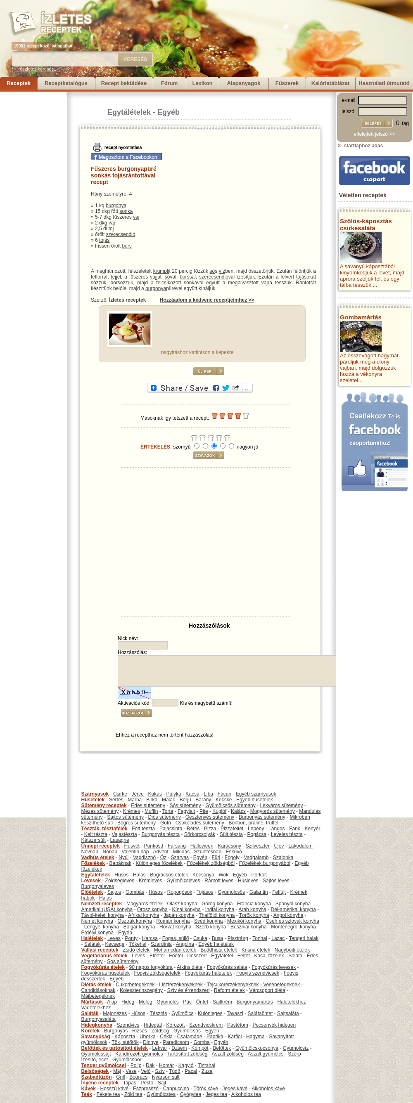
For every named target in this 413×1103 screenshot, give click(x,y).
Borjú (185, 800)
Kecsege (115, 944)
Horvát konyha (175, 927)
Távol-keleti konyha (102, 915)
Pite (203, 811)
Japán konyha (179, 915)
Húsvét (132, 846)
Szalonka (283, 857)
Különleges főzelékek (159, 863)
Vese (131, 1071)
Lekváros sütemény (281, 805)
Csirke (120, 794)
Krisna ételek (256, 950)
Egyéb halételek (216, 944)
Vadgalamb (256, 857)
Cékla (166, 1036)
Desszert (196, 956)
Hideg (127, 1002)
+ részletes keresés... (35, 68)
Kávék (88, 1088)
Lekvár (159, 1048)
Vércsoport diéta (267, 990)
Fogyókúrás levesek (274, 967)
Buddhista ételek (218, 950)
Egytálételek (129, 112)
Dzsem (179, 1048)
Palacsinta (170, 828)
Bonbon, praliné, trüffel (253, 823)
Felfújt (279, 892)
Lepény (256, 828)
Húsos (121, 875)
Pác (187, 1002)
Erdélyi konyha (97, 932)
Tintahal (206, 1065)
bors (126, 246)
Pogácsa (257, 834)
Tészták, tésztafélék (104, 828)
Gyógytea (190, 1094)
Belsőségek (95, 1071)
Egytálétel (222, 956)
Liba (208, 794)
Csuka (200, 938)
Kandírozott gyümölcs (139, 1054)
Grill (120, 1077)
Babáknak (120, 863)
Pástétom (237, 1025)
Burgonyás (116, 1031)
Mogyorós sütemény (272, 811)
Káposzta (124, 1036)
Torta (167, 811)
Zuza (207, 1071)
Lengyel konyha (101, 927)
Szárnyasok (95, 794)
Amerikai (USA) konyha (107, 909)
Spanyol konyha (293, 904)
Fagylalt (186, 811)
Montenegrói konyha (293, 927)
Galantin (258, 892)
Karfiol (235, 1036)
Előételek (92, 892)
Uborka (148, 1036)
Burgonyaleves (97, 886)
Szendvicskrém (206, 1025)
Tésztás (158, 1013)
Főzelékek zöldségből (211, 863)
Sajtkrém (222, 1002)
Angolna (185, 944)
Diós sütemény (164, 817)
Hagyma (255, 1036)
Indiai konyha (220, 909)
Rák (150, 1065)
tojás (104, 240)
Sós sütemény (185, 805)
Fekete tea (108, 1094)
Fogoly (232, 857)
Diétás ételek (96, 984)
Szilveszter (258, 846)
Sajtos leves (276, 880)
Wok (223, 875)
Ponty (131, 938)
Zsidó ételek (136, 950)
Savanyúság (95, 1036)
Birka (151, 800)
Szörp (294, 1054)
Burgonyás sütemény (262, 817)
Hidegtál (153, 1025)
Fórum (169, 83)
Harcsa (150, 938)
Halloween (202, 846)
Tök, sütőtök (125, 1042)
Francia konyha (254, 904)
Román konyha (173, 921)
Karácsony (229, 846)
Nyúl (123, 857)
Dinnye (150, 1042)
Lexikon (202, 83)
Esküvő (234, 852)
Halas (139, 875)
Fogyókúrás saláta (227, 967)
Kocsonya (203, 875)
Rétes (193, 828)
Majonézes (115, 1013)
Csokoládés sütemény (200, 823)
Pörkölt (259, 875)
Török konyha (254, 915)
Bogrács (138, 1077)
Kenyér (312, 828)
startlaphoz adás (360, 146)
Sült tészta (231, 834)
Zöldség (160, 1031)
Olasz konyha (182, 904)
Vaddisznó (144, 857)
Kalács (238, 811)
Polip (136, 1065)
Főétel (176, 956)
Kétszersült (93, 840)
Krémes (131, 811)
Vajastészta (124, 834)
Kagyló (186, 1065)
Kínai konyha (186, 909)
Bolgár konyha (139, 927)
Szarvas (180, 857)
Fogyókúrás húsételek (105, 973)
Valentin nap (135, 852)
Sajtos (114, 892)
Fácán (224, 794)
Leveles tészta (287, 834)
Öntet (202, 1002)
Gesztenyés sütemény (210, 817)
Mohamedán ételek (175, 950)
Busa (217, 938)
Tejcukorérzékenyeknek (233, 984)
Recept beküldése (124, 83)
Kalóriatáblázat (330, 83)
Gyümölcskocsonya (256, 1048)
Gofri (165, 823)
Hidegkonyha (96, 1025)
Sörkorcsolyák (199, 834)
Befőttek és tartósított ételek (114, 1048)
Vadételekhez (96, 1008)
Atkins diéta (189, 967)
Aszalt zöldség (227, 1054)
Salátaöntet (260, 1013)
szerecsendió (120, 234)
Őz (163, 857)
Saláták (92, 944)
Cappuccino (176, 1088)
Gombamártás (361, 317)
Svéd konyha (208, 921)
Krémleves (150, 880)
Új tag (402, 123)
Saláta (295, 956)
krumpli (161, 271)
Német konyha (97, 921)
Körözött (175, 1025)
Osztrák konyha (135, 921)
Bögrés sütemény (136, 823)
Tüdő (174, 1071)
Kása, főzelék (269, 956)
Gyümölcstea (161, 1094)
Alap (112, 1002)
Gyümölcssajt (96, 1054)
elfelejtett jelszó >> (374, 134)
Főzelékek (93, 863)
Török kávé (205, 1088)
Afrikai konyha (143, 915)
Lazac (278, 938)
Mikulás (181, 852)
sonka (126, 211)
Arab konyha (252, 909)
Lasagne (119, 840)
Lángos (276, 828)
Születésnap (207, 852)
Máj (117, 1071)
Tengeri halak (303, 938)
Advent (160, 852)
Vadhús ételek (97, 857)
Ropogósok (179, 892)
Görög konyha (217, 904)
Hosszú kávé (114, 1088)
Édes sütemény (148, 805)
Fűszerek (287, 83)
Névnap (89, 852)
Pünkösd (154, 846)
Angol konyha (288, 915)
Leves (114, 938)
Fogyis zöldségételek (157, 973)
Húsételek (93, 800)
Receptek (19, 83)
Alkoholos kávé (268, 1088)
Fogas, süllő (175, 938)
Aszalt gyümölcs (266, 1054)
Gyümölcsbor (127, 1060)
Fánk (294, 828)
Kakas (155, 794)
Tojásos (205, 892)
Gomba (201, 1042)
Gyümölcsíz (296, 1048)
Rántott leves (218, 880)
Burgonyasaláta (98, 1019)
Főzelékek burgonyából (264, 863)
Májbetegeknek (98, 996)
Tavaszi (235, 1013)
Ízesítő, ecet (94, 1060)
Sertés (116, 800)
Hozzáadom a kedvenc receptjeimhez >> (207, 300)
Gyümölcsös (231, 892)
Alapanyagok (244, 83)
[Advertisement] (33, 215)
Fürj (215, 857)
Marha (135, 800)
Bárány (203, 800)
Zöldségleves (120, 880)
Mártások (92, 1002)
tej (111, 228)
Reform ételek (229, 990)
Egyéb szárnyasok (256, 794)
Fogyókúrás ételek (103, 967)
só (212, 271)
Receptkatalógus (66, 83)
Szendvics (128, 1025)
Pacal (191, 1071)
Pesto (146, 1083)
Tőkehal (138, 944)
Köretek (90, 1031)
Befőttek (222, 1048)
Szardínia (161, 944)
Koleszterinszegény (141, 990)
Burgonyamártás (255, 1002)
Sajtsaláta (288, 1013)
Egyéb (168, 112)
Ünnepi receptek (100, 846)
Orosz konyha (152, 909)
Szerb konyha (211, 927)
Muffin (151, 811)
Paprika (214, 1036)
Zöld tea (133, 1094)
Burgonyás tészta (160, 834)
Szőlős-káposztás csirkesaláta (366, 224)
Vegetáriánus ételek (104, 956)
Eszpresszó (146, 1088)
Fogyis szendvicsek (257, 973)
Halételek (92, 938)
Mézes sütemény (100, 811)
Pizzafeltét (232, 828)
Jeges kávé (234, 1088)
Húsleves (248, 880)
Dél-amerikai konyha (293, 909)
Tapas (129, 1083)
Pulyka (173, 794)
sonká (190, 283)
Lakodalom (300, 846)
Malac (168, 800)
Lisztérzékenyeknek (180, 984)
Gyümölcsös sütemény (230, 805)
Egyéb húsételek (254, 800)
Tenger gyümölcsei (103, 1065)
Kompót (199, 1048)
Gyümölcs (167, 1002)
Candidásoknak (98, 990)
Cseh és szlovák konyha (292, 921)
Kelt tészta (95, 834)
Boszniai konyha (248, 927)
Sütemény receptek (104, 805)
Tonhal (259, 938)
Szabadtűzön (96, 1077)
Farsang (177, 846)
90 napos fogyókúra (151, 967)
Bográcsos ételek (169, 875)
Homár (166, 1065)
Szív (159, 1071)
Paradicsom (176, 1042)
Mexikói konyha (244, 921)
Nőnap (110, 852)
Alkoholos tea (246, 1094)
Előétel (157, 956)
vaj (136, 217)
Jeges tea (216, 1094)
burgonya (116, 205)
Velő (145, 1071)
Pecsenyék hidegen (274, 1025)
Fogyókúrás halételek (208, 973)
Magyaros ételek (144, 904)
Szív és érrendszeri (188, 990)
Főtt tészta (143, 828)
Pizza (210, 828)
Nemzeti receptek (101, 904)
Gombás (135, 892)
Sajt (162, 1083)
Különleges (210, 1013)
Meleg (145, 1002)
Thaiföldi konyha (217, 915)
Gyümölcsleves (183, 880)
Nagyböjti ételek (292, 950)
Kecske (224, 800)
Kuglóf (219, 811)
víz (222, 271)
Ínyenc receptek (100, 1083)
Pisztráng (238, 938)
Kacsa (192, 794)
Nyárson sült (166, 1077)
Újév (279, 846)
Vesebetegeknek (281, 984)
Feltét (243, 956)
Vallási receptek (100, 950)
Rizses (139, 1031)
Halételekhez (291, 1002)
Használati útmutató (384, 83)
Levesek (91, 880)
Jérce (138, 794)
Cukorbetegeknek (135, 984)
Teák (86, 1094)
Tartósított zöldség (187, 1054)
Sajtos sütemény (125, 817)
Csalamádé (189, 1036)
